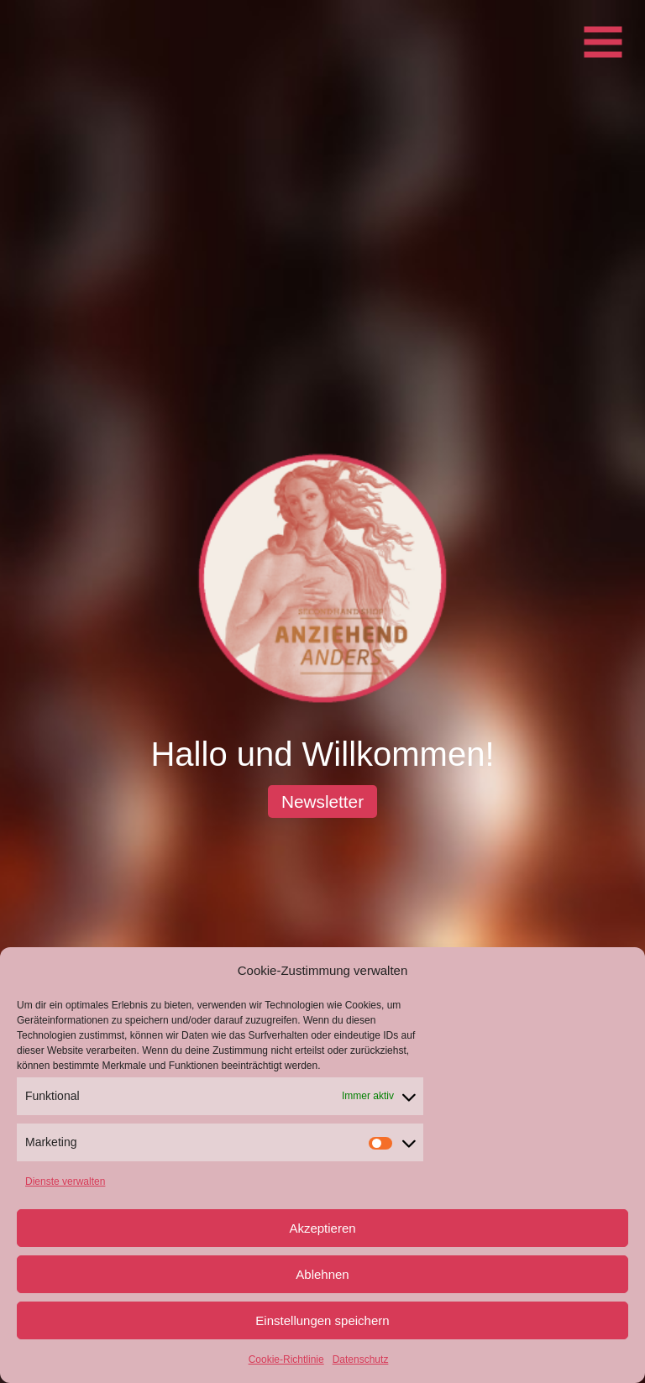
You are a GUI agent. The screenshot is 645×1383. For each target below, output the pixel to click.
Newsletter (322, 801)
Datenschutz (361, 1359)
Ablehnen (322, 1274)
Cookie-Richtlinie (286, 1359)
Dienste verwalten (65, 1181)
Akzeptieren (322, 1228)
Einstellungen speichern (322, 1320)
